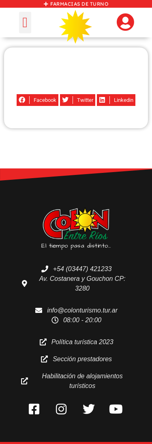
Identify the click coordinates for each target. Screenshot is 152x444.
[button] (25, 22)
